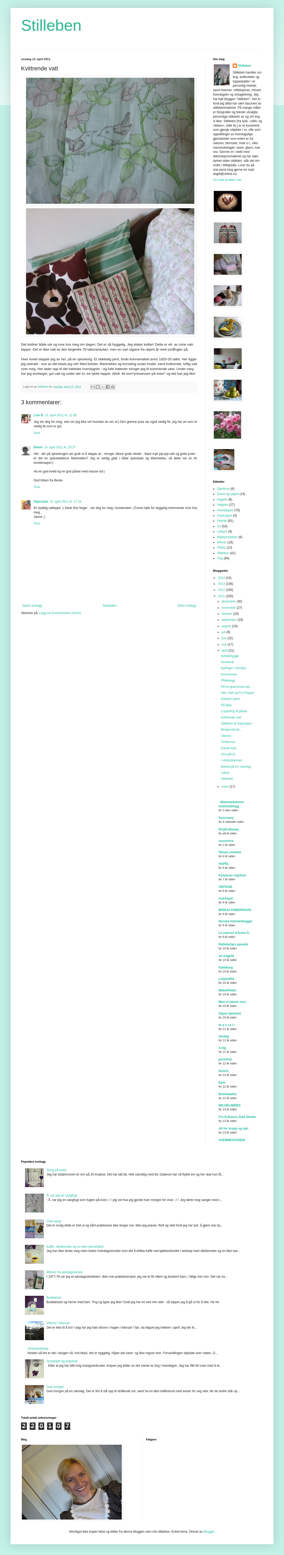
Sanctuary (226, 818)
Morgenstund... (231, 729)
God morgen (55, 1387)
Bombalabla (227, 1094)
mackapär (226, 898)
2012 (222, 590)
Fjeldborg (226, 967)
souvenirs (226, 841)
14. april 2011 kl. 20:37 (60, 447)
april (225, 650)
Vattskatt (227, 779)
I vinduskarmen (231, 760)
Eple (222, 1082)
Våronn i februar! (58, 1323)
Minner (222, 542)
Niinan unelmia (230, 852)
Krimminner (229, 674)
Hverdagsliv (225, 510)
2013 (222, 584)
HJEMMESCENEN (232, 1140)
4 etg (222, 1048)
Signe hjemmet (230, 1013)
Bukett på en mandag (236, 766)
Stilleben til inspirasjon (236, 723)
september (229, 620)
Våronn (226, 736)
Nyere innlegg (32, 605)
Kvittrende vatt (231, 717)
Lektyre (222, 531)
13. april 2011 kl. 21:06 (61, 415)
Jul (219, 526)
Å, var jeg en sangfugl (62, 1195)
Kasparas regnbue (232, 875)
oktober (227, 614)
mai (225, 644)
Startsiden (110, 605)
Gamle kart (228, 748)
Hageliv (222, 499)
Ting (220, 558)
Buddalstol (54, 1297)
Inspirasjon (224, 515)
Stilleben (51, 25)
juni (224, 638)
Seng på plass (57, 1170)
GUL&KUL (228, 754)
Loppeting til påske (234, 711)
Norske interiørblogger (235, 921)
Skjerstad (41, 501)
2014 (222, 578)
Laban (225, 772)
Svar (37, 433)
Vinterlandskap (38, 1348)
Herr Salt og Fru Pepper (237, 693)
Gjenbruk (223, 489)
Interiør (222, 521)
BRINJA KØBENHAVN (235, 910)
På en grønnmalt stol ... (237, 687)
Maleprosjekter (227, 537)
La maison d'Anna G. (234, 933)
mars (226, 786)
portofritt (225, 1059)
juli (224, 632)
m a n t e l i (227, 1025)
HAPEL (224, 864)
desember (229, 601)
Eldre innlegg (187, 605)
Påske (221, 547)
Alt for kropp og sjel (233, 1128)
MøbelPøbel (227, 990)
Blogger (209, 1531)
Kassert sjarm (230, 699)
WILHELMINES (230, 1105)
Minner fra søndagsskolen (65, 1272)
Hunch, (224, 1071)
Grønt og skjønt (228, 494)
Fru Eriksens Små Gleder (237, 1117)
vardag (224, 1036)
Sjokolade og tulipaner (62, 1361)
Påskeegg (228, 680)
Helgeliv (222, 505)
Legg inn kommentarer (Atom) (60, 613)
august (227, 626)
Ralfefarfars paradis (233, 944)
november (229, 608)
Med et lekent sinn (232, 1002)
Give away (54, 1221)
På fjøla (226, 705)
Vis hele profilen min (227, 180)
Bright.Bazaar (229, 829)
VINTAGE (225, 887)
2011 (222, 596)
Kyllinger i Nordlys (233, 668)
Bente (38, 447)
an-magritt (226, 956)
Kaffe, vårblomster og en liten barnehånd (75, 1247)
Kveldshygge (230, 656)
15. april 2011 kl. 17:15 (65, 501)
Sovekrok (227, 662)
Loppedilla (226, 979)
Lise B (38, 415)
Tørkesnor (228, 742)
